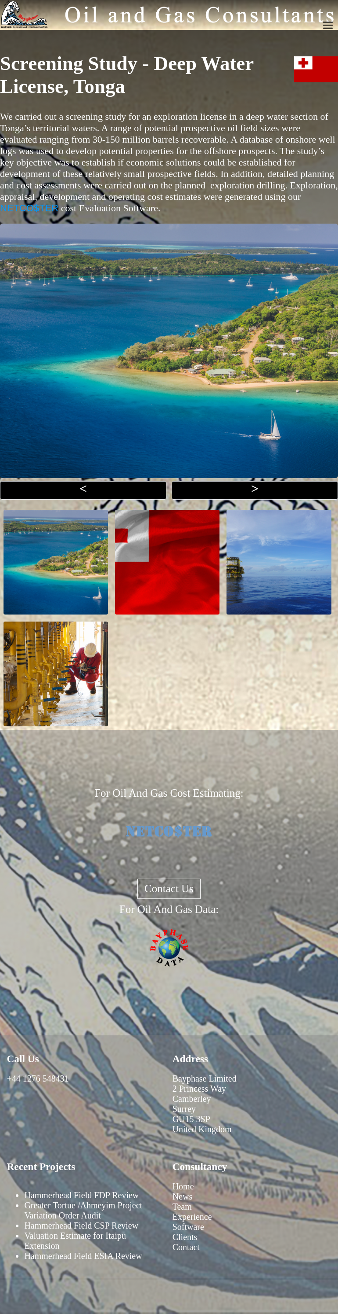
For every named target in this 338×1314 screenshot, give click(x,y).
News (183, 1196)
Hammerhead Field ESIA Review (83, 1256)
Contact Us (169, 888)
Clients (185, 1237)
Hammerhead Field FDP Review (81, 1195)
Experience (192, 1217)
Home (183, 1186)
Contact (186, 1247)
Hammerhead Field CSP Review (81, 1225)
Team (182, 1206)
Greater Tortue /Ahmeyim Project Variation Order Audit (83, 1210)
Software (188, 1227)
